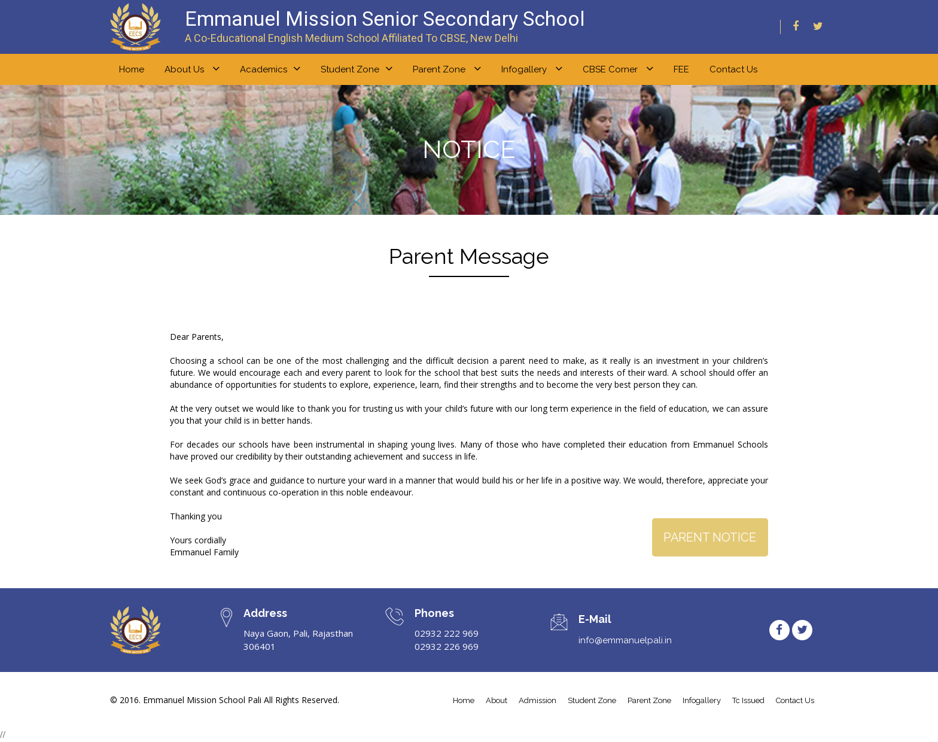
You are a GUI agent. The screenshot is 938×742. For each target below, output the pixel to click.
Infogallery (531, 69)
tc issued (748, 700)
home (131, 69)
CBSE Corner (618, 69)
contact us (795, 700)
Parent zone (447, 69)
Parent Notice (709, 537)
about (496, 700)
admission (537, 700)
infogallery (702, 700)
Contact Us (733, 69)
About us (192, 69)
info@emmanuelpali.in (625, 640)
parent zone (649, 700)
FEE (681, 69)
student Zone (592, 700)
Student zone (356, 69)
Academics (270, 69)
